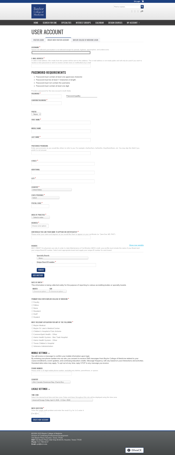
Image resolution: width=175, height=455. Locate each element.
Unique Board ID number (46, 262)
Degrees (34, 223)
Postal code (36, 203)
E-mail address (37, 58)
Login (138, 1)
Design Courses (115, 22)
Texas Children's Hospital (43, 343)
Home (36, 22)
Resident (37, 311)
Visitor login (38, 40)
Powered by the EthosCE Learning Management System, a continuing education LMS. (134, 450)
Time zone (35, 395)
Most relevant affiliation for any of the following (51, 322)
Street (34, 161)
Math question (37, 408)
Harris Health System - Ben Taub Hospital (50, 337)
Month (35, 288)
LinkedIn (139, 11)
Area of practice (38, 215)
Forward (142, 11)
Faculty (36, 302)
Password (35, 93)
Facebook (132, 11)
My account (132, 22)
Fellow (36, 305)
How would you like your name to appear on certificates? (54, 232)
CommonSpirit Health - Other (45, 334)
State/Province (37, 195)
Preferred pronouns (39, 146)
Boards (34, 246)
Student (36, 317)
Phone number (37, 368)
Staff (35, 314)
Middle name (36, 128)
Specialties (66, 22)
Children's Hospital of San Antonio (47, 331)
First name (35, 119)
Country (34, 187)
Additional (35, 169)
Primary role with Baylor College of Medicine (49, 299)
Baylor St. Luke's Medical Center (46, 328)
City (33, 178)
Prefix (33, 111)
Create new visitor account (59, 40)
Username (35, 47)
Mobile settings (39, 353)
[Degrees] (40, 225)
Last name (35, 137)
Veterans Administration (43, 346)
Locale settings (39, 389)
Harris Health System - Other (45, 340)
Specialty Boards (43, 255)
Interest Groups (83, 22)
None (35, 308)
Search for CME (50, 22)
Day (51, 288)
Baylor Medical (39, 325)
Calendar (99, 22)
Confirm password (38, 100)
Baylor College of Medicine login (85, 40)
